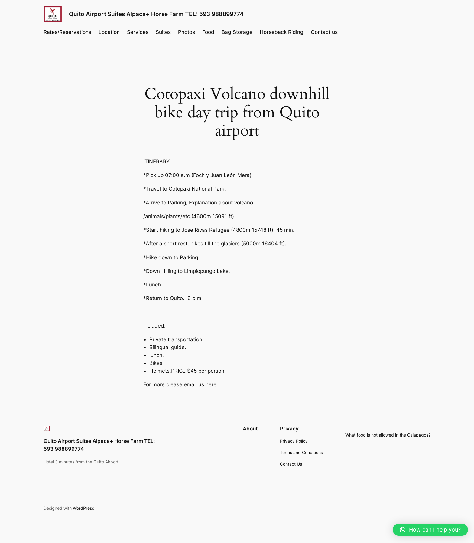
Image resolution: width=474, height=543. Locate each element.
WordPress (83, 508)
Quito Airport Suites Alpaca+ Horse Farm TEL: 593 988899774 (156, 14)
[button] (430, 530)
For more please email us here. (180, 384)
